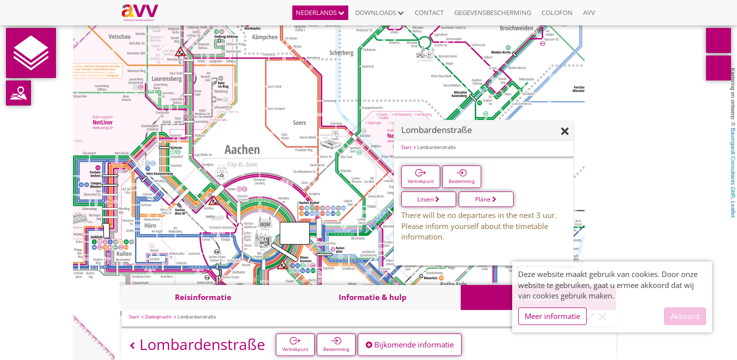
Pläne (486, 199)
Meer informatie (552, 316)
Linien (428, 199)
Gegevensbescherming (492, 12)
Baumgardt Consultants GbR (733, 163)
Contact (429, 12)
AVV (589, 12)
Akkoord (685, 316)
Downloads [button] (379, 12)
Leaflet (733, 209)
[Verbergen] (565, 132)
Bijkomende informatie (410, 345)
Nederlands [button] (320, 12)
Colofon (557, 12)
